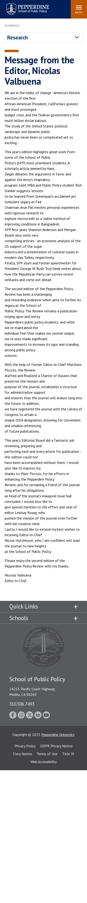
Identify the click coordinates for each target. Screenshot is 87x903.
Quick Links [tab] (23, 606)
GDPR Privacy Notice (56, 746)
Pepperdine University (57, 734)
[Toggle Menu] (79, 9)
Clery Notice (22, 753)
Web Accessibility (44, 761)
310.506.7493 (21, 704)
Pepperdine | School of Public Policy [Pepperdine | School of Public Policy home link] (23, 6)
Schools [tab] (18, 618)
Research (17, 37)
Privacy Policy (25, 746)
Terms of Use (47, 753)
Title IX (68, 753)
